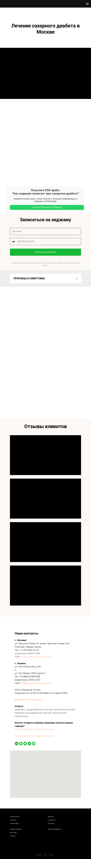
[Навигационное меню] (87, 4)
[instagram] (21, 743)
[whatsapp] (33, 743)
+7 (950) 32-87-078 (30, 676)
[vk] (16, 743)
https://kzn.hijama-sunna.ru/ (36, 683)
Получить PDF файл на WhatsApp (47, 207)
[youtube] (25, 743)
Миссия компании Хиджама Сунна (34, 736)
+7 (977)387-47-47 (29, 650)
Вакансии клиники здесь (28, 699)
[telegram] (29, 743)
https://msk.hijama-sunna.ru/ (36, 656)
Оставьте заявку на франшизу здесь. (35, 729)
